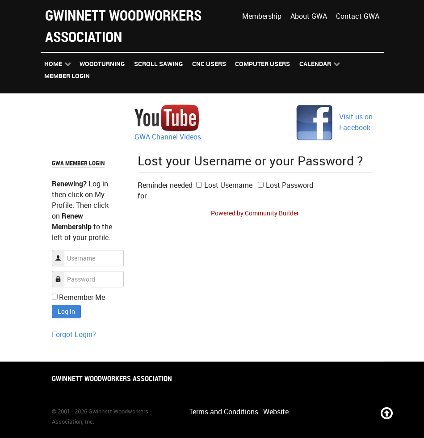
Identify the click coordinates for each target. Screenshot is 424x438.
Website (276, 412)
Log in (66, 311)
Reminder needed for (165, 190)
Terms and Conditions (223, 412)
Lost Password (289, 185)
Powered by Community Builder (255, 213)
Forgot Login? (74, 334)
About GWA (308, 16)
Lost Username (228, 185)
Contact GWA (357, 16)
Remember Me (82, 297)
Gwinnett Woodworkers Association (123, 25)
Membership (261, 16)
